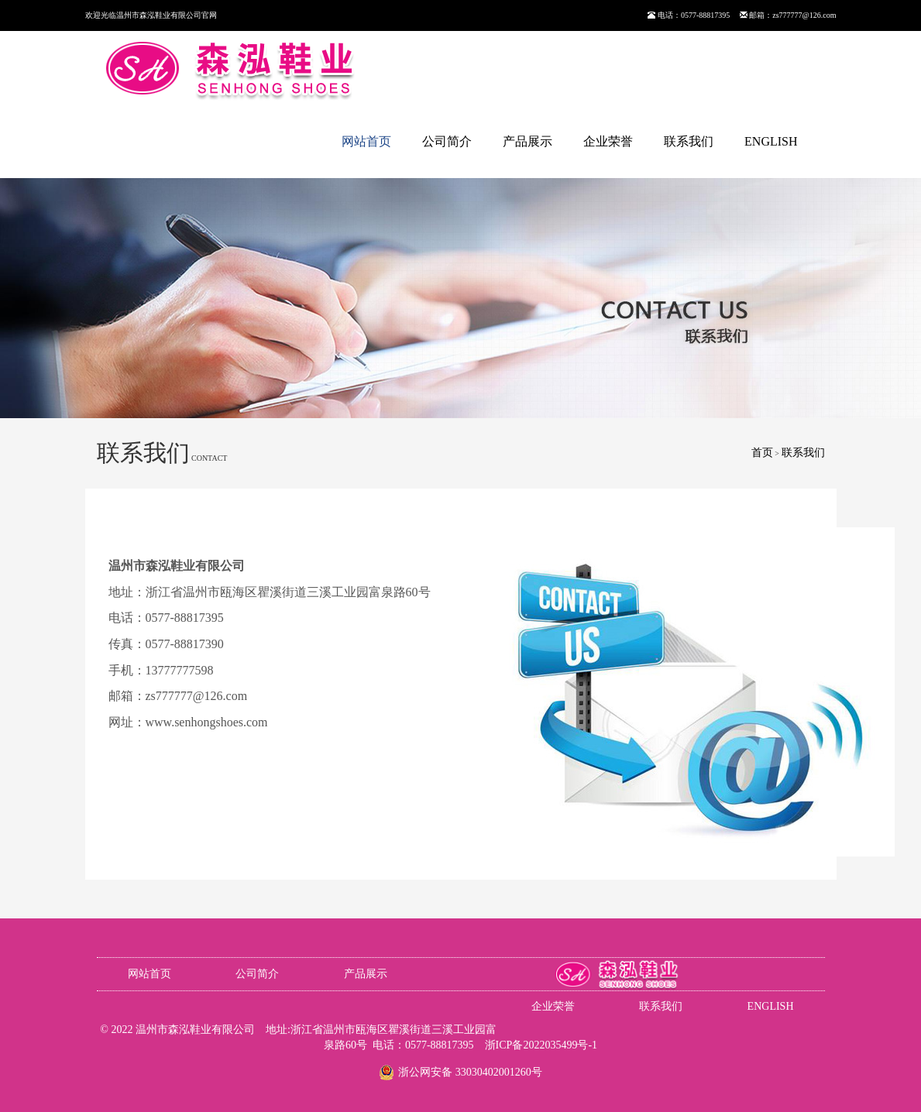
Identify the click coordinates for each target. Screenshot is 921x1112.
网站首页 (366, 141)
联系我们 (688, 141)
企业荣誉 (608, 141)
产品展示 (527, 141)
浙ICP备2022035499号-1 (541, 1045)
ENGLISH (770, 141)
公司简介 (447, 141)
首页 (762, 452)
